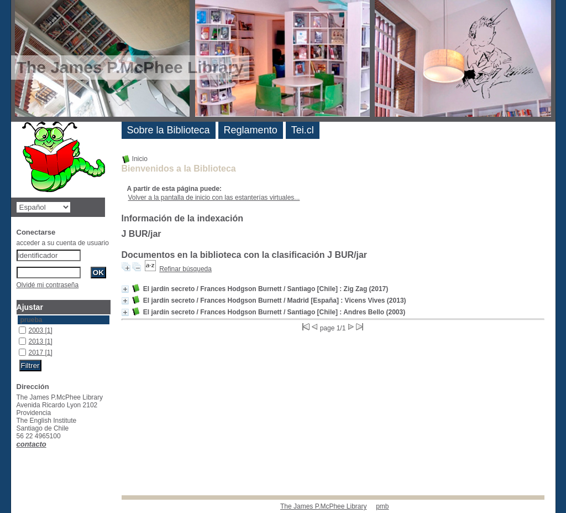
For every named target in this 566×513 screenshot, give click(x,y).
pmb (382, 506)
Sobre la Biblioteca (168, 130)
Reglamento (250, 130)
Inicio (135, 159)
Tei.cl (302, 130)
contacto (31, 444)
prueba (31, 320)
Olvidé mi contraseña (48, 285)
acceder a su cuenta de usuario (63, 243)
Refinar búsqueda (185, 269)
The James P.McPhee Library (323, 506)
